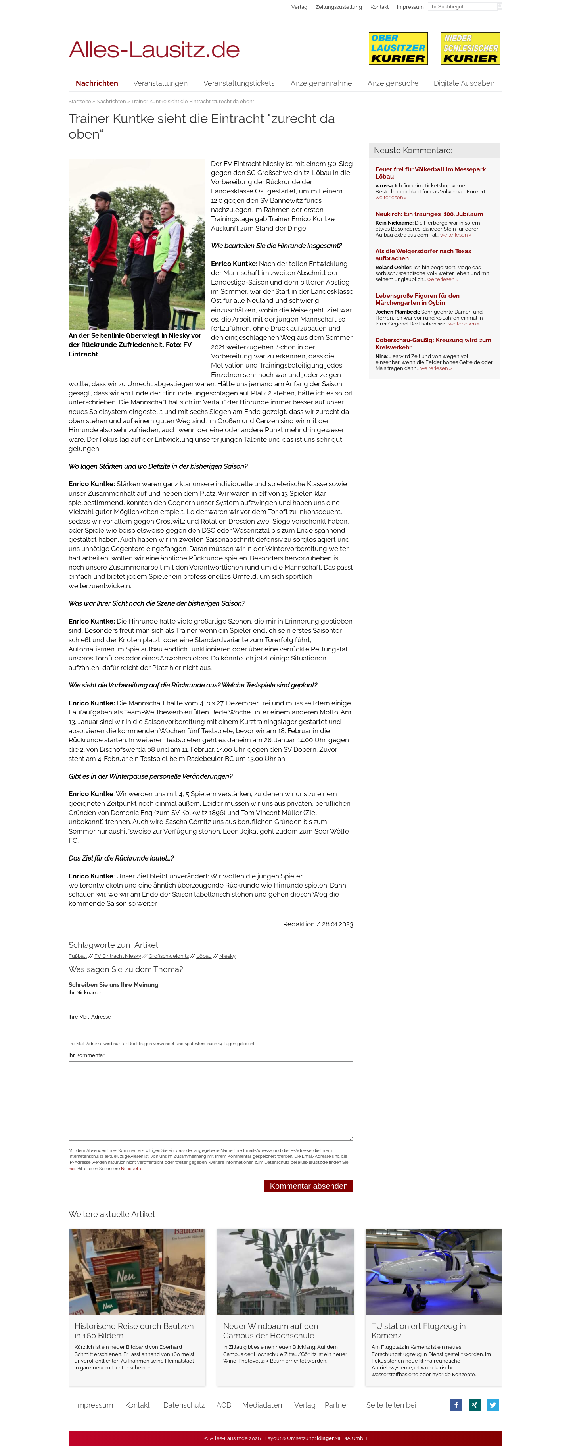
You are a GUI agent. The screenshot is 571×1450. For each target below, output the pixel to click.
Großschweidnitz (169, 956)
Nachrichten (111, 101)
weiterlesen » (391, 197)
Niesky (227, 956)
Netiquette (131, 1168)
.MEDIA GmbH (342, 1438)
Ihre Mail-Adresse (90, 1017)
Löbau (204, 956)
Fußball (78, 956)
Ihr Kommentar (87, 1056)
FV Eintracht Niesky (117, 956)
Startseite (80, 101)
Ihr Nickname (85, 993)
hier (72, 1168)
